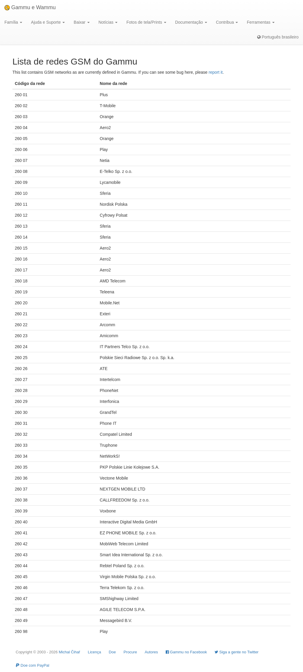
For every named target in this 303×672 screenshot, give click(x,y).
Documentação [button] (191, 22)
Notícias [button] (108, 22)
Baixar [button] (82, 22)
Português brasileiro (278, 37)
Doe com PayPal (32, 665)
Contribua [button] (227, 22)
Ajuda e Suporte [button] (48, 22)
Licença (94, 652)
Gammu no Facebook (186, 652)
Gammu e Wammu (30, 7)
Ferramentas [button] (260, 22)
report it (216, 72)
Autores (151, 652)
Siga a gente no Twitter (236, 652)
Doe (112, 652)
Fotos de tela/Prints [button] (146, 22)
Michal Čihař (69, 652)
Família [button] (13, 22)
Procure (130, 652)
